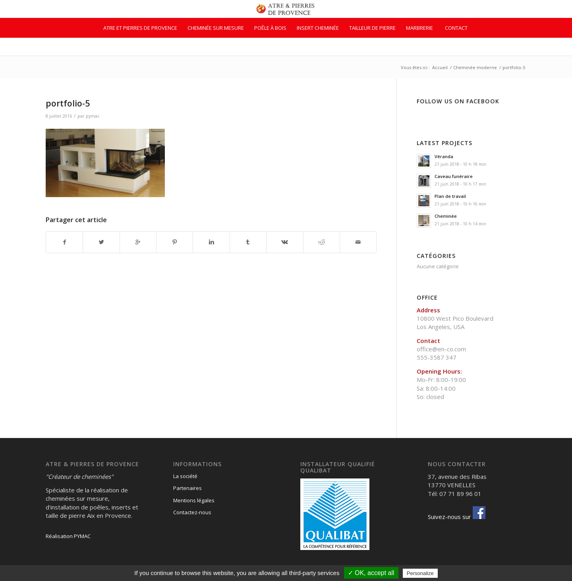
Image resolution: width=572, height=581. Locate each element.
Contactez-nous (192, 512)
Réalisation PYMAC (68, 536)
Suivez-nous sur (456, 517)
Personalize (420, 573)
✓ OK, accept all (371, 572)
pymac (93, 116)
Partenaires (187, 488)
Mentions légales (193, 500)
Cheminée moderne (475, 67)
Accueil (440, 67)
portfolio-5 (68, 103)
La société (185, 476)
